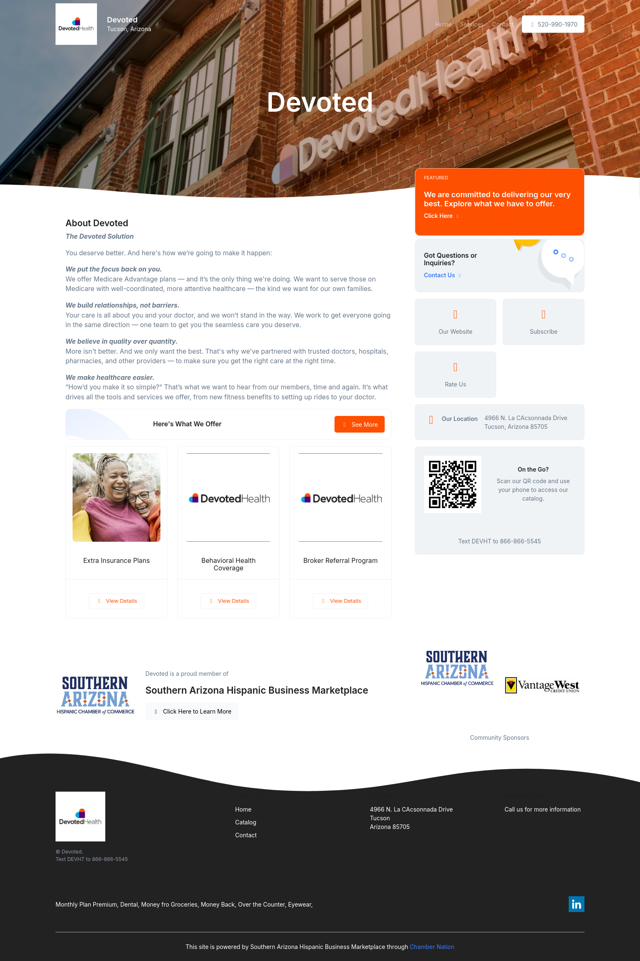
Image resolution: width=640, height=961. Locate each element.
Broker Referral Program (340, 561)
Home (444, 24)
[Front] (78, 24)
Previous (409, 685)
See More (359, 424)
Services (472, 24)
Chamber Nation (432, 946)
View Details (116, 600)
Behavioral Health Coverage (228, 564)
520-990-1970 (553, 24)
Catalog (245, 822)
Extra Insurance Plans (116, 561)
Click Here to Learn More (192, 711)
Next (591, 685)
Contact (503, 24)
